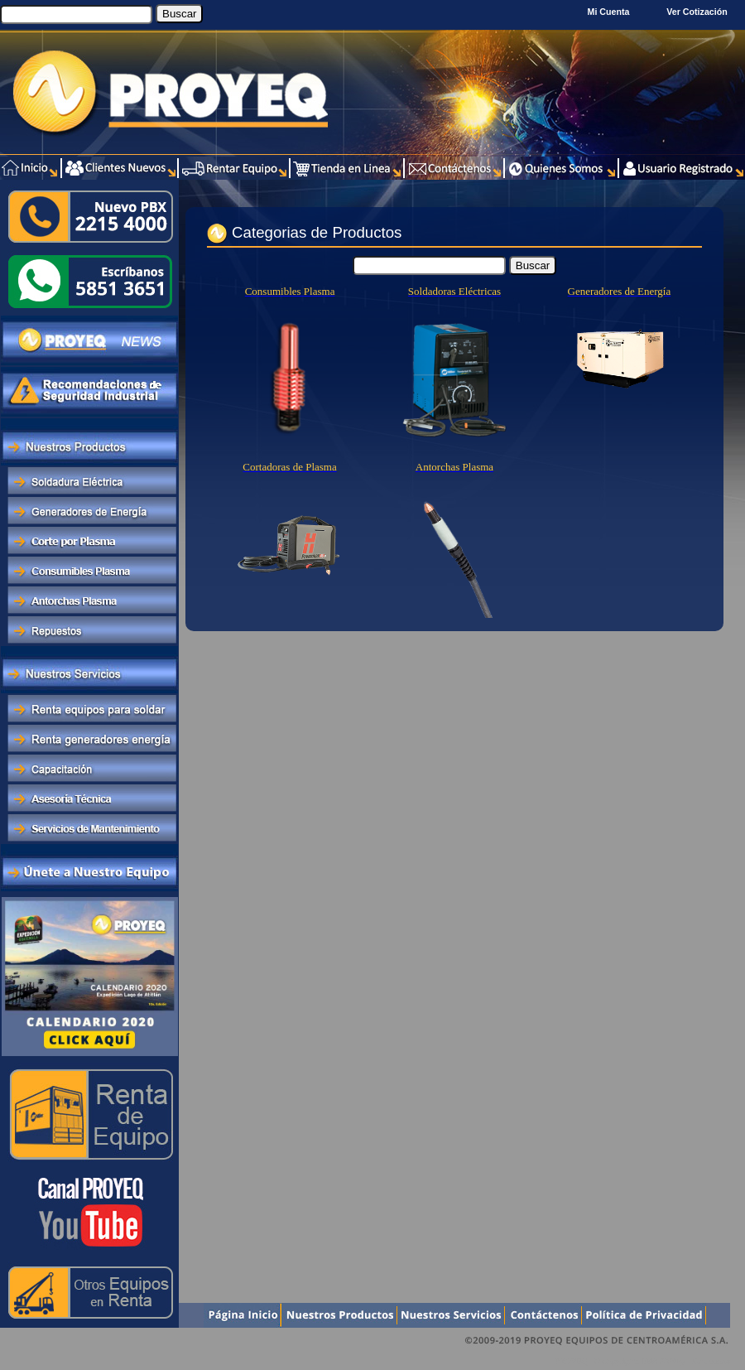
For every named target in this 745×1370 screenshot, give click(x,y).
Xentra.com (710, 1361)
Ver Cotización (699, 12)
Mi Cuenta (609, 12)
